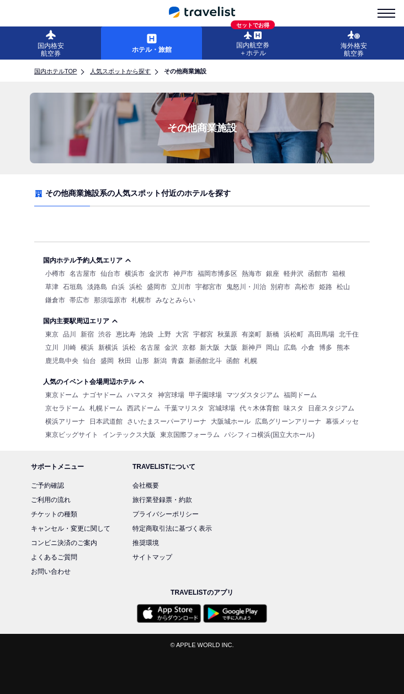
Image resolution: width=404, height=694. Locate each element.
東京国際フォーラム (190, 435)
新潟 (160, 361)
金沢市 (159, 273)
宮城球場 (222, 408)
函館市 (318, 273)
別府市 (280, 287)
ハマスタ (140, 395)
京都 (188, 347)
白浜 (118, 287)
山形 (142, 361)
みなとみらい (175, 300)
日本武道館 (106, 421)
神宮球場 (171, 395)
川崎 (69, 347)
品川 (69, 334)
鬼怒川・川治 (246, 287)
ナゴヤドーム (103, 395)
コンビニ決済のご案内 (64, 543)
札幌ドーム (106, 408)
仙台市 (110, 273)
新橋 (272, 334)
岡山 (272, 347)
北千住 (349, 334)
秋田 (124, 361)
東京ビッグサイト (71, 435)
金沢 (171, 347)
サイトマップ (152, 557)
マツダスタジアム (252, 395)
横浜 (87, 347)
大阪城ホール (231, 421)
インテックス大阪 (129, 435)
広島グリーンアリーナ (288, 421)
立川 (52, 347)
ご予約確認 (47, 485)
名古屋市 (83, 273)
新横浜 (108, 347)
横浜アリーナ (65, 421)
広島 (290, 347)
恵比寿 (126, 334)
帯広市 (79, 300)
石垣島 (73, 287)
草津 (52, 287)
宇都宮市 (208, 287)
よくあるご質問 (54, 557)
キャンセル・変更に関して (70, 528)
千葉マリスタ (184, 408)
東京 (52, 334)
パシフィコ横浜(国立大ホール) (269, 435)
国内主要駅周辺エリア (80, 321)
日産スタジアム (331, 408)
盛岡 (107, 361)
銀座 (272, 273)
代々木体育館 (259, 408)
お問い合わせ (51, 571)
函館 (233, 361)
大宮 (182, 334)
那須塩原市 (110, 300)
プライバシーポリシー (165, 514)
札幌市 (141, 300)
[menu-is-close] (386, 13)
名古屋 (150, 347)
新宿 (87, 334)
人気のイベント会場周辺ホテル (94, 382)
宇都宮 (203, 334)
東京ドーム (61, 395)
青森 (177, 361)
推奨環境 (145, 543)
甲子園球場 (205, 395)
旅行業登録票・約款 (162, 500)
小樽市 (55, 273)
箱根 (338, 273)
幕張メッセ (342, 421)
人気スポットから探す (120, 71)
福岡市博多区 (217, 273)
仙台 (89, 361)
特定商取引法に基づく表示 (172, 528)
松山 (343, 287)
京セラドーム (65, 408)
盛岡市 (157, 287)
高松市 (305, 287)
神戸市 (183, 273)
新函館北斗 (205, 361)
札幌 (250, 361)
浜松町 (294, 334)
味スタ (294, 408)
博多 (325, 347)
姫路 (325, 287)
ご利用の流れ (51, 500)
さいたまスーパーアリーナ (166, 421)
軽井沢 (294, 273)
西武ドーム (143, 408)
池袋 (146, 334)
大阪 (230, 347)
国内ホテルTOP (55, 71)
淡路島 (97, 287)
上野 (164, 334)
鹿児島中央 (61, 361)
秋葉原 (227, 334)
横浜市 (135, 273)
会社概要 (145, 485)
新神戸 (252, 347)
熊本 (343, 347)
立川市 (181, 287)
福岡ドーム (300, 395)
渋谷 (104, 334)
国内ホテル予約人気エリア (87, 260)
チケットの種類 (54, 514)
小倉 (308, 347)
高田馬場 (321, 334)
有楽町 (252, 334)
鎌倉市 (55, 300)
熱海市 (252, 273)
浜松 (135, 287)
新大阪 (210, 347)
